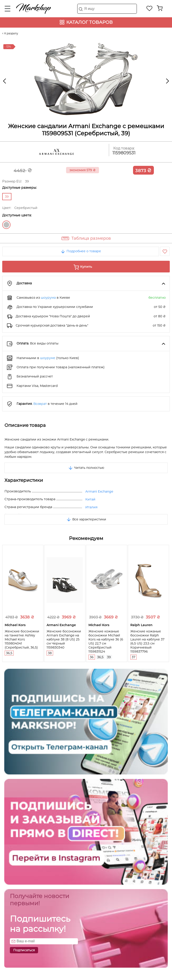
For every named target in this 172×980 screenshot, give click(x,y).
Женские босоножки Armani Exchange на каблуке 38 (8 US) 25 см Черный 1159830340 (64, 639)
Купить (86, 267)
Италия (91, 507)
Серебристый (6, 225)
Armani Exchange (99, 491)
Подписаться (24, 950)
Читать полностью (86, 468)
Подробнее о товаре (80, 251)
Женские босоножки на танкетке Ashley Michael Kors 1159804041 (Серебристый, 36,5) (22, 639)
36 (92, 657)
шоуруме (47, 358)
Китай (90, 499)
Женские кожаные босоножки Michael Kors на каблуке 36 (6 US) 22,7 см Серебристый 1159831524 (105, 641)
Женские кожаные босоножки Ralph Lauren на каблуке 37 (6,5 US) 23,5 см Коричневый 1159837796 (147, 641)
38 (50, 653)
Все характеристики (86, 519)
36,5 (9, 653)
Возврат (40, 404)
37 (133, 657)
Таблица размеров (91, 238)
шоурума (48, 298)
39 (109, 657)
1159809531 (123, 153)
